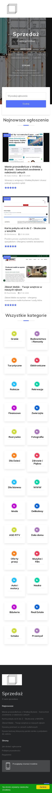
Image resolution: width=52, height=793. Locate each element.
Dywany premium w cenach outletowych (20, 727)
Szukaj (26, 103)
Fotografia (37, 436)
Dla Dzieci (14, 460)
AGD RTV (37, 58)
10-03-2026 (24, 176)
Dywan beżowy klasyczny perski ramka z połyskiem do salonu (24, 732)
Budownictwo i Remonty (20, 58)
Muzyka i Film (37, 560)
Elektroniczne (37, 365)
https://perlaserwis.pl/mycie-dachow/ (26, 73)
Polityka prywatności (11, 750)
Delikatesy (37, 511)
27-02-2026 (23, 234)
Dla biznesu (10, 234)
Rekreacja (20, 55)
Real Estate (10, 293)
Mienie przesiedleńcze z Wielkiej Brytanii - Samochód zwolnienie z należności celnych (23, 169)
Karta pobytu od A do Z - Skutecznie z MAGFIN (25, 230)
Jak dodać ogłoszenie (11, 746)
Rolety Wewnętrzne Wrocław (25, 70)
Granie (30, 55)
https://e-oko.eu (37, 75)
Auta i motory (11, 176)
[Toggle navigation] (46, 8)
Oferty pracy (41, 55)
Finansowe (15, 413)
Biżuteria (9, 55)
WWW (37, 487)
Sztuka (15, 635)
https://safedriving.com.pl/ (18, 75)
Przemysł (37, 635)
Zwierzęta (37, 413)
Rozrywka (14, 436)
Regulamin (6, 755)
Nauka (37, 585)
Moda (14, 511)
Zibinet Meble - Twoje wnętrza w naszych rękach (23, 288)
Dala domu (37, 535)
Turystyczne (15, 365)
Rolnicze (14, 389)
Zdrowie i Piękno (37, 462)
